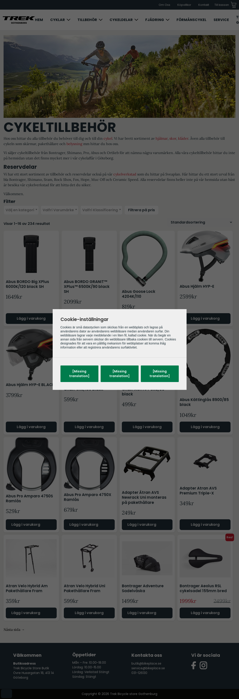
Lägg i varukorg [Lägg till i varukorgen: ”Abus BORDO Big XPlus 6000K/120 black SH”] (31, 318)
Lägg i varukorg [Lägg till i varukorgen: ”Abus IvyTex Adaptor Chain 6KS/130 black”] (89, 426)
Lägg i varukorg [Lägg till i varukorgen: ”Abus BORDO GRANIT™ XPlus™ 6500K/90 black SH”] (89, 318)
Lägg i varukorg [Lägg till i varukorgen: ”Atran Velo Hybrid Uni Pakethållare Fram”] (89, 612)
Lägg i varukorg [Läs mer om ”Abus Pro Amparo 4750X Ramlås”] (83, 524)
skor (172, 138)
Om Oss (164, 5)
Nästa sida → (14, 629)
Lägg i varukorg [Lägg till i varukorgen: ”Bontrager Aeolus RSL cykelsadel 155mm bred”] (205, 612)
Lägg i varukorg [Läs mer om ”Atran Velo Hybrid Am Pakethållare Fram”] (25, 612)
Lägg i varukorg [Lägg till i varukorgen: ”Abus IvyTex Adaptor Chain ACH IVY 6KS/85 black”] (147, 426)
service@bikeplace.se (148, 668)
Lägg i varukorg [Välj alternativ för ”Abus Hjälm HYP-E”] (205, 318)
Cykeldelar (121, 19)
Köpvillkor (184, 5)
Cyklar (57, 19)
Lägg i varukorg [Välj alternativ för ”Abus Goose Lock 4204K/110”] (147, 318)
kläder (183, 138)
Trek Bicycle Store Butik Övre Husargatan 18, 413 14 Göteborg (33, 673)
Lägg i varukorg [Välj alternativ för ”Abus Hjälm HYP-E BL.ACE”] (31, 426)
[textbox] (21, 210)
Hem (39, 19)
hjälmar (162, 138)
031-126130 (139, 673)
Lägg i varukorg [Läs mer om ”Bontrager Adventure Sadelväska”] (141, 612)
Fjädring (154, 19)
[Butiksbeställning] (200, 222)
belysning (74, 143)
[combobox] (21, 210)
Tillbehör (87, 19)
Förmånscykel (191, 19)
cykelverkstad (124, 174)
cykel (108, 138)
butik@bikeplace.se (146, 663)
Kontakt (203, 5)
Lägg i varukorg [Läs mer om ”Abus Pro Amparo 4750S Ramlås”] (25, 524)
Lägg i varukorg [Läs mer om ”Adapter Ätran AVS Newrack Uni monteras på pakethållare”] (141, 524)
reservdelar (81, 174)
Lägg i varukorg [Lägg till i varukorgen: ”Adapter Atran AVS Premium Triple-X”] (205, 524)
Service (221, 19)
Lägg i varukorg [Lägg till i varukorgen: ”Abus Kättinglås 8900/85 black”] (205, 426)
